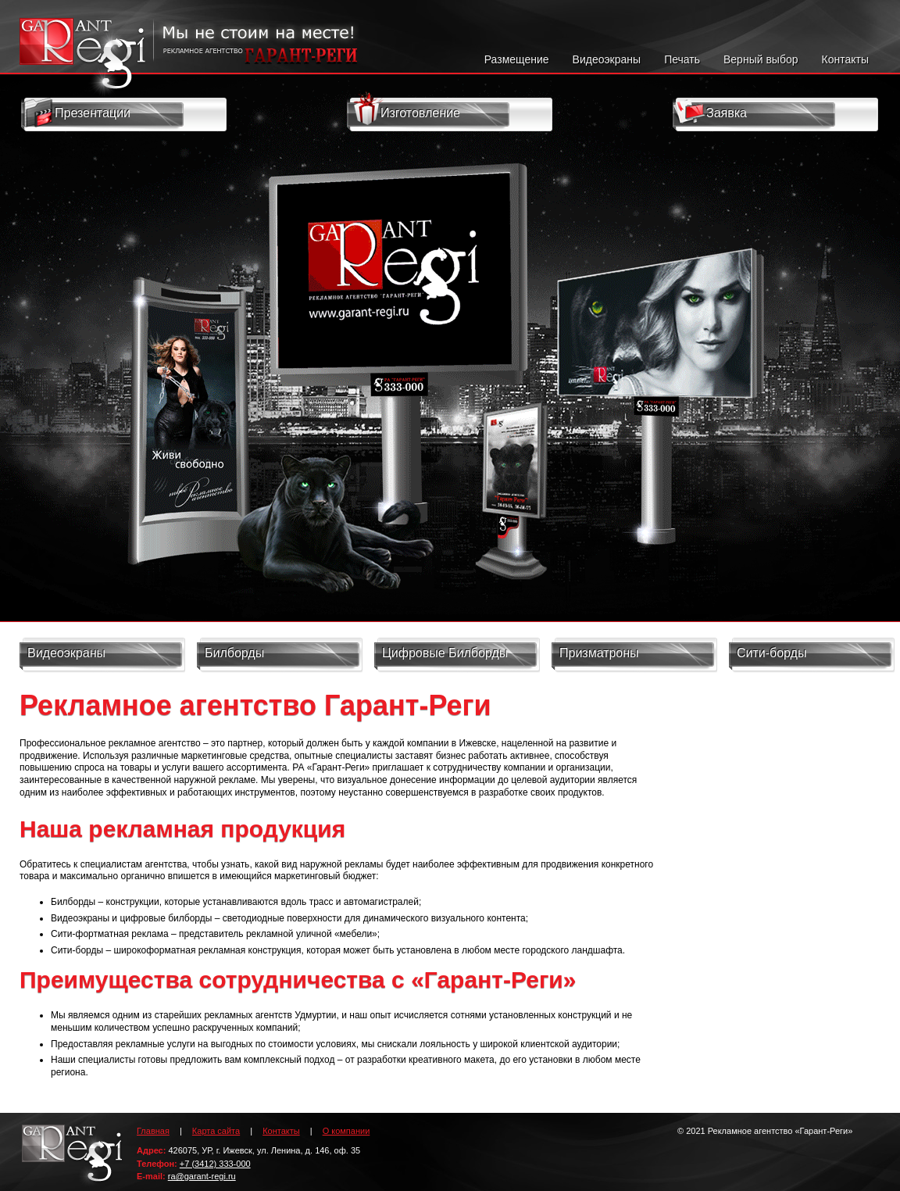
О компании (346, 1131)
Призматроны (599, 653)
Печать (682, 59)
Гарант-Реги (72, 1158)
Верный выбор (760, 59)
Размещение (516, 59)
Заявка (709, 112)
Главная (153, 1131)
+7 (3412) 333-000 (215, 1163)
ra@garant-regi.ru (202, 1176)
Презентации (76, 113)
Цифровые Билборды (445, 653)
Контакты (845, 59)
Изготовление (406, 111)
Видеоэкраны (607, 59)
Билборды (234, 653)
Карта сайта (216, 1131)
